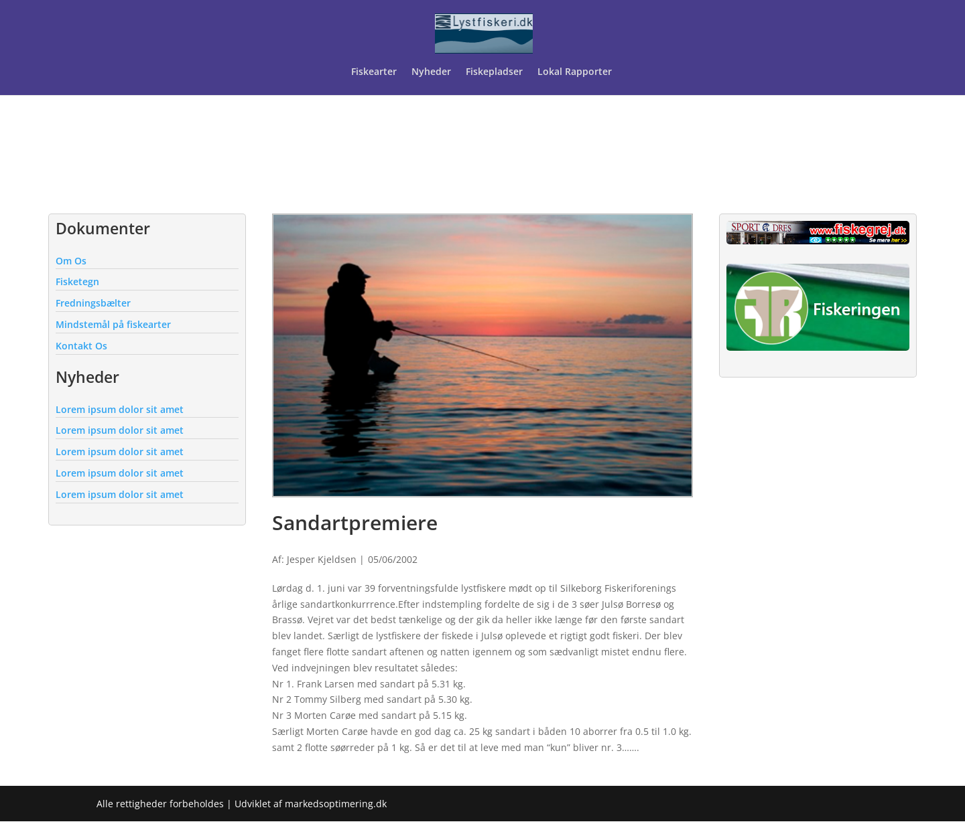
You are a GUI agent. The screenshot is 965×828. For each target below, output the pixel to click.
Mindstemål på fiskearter (113, 324)
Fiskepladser (494, 72)
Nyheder (431, 72)
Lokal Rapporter (576, 72)
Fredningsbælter (93, 303)
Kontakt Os (81, 345)
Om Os (71, 260)
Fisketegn (77, 281)
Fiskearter (374, 72)
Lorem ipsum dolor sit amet (120, 409)
